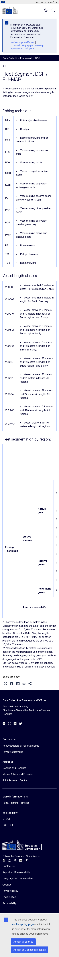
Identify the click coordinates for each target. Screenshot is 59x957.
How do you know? (46, 2)
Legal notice (9, 897)
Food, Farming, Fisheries (16, 802)
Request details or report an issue (20, 745)
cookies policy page (23, 924)
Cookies (7, 884)
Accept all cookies (23, 941)
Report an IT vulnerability (16, 872)
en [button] (46, 10)
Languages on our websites (17, 878)
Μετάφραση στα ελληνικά (22, 42)
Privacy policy (10, 890)
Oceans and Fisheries (14, 767)
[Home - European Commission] (10, 10)
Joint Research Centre (14, 780)
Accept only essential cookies (30, 949)
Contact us (8, 866)
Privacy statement (12, 751)
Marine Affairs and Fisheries (17, 774)
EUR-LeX (7, 825)
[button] (5, 683)
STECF (6, 818)
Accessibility (9, 903)
